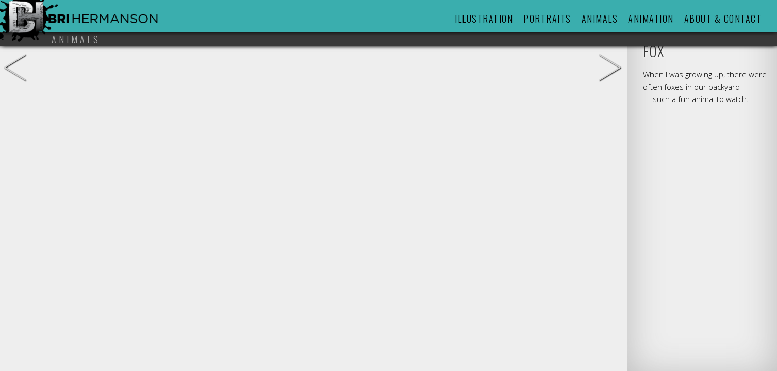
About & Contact (723, 18)
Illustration (484, 18)
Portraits (547, 18)
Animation (651, 18)
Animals (600, 18)
